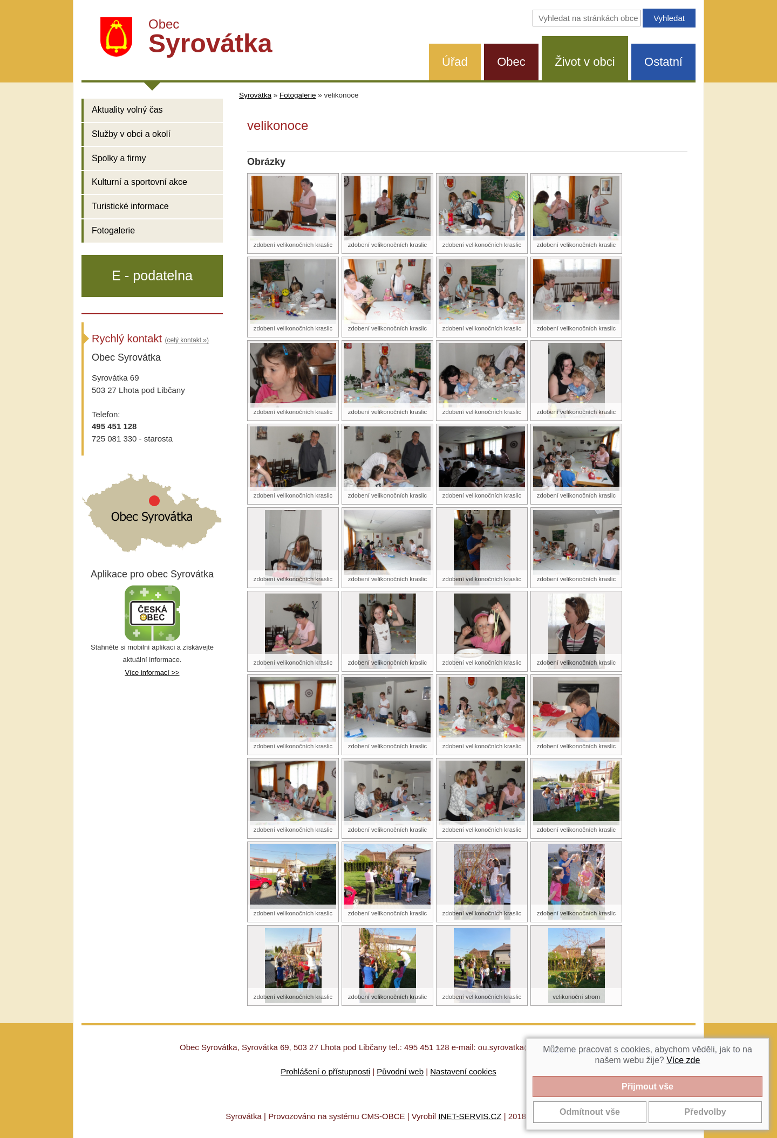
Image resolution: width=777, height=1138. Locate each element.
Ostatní (663, 61)
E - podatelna (152, 275)
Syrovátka (255, 95)
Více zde (683, 1060)
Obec (511, 61)
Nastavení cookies (463, 1071)
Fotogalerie (113, 230)
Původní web (400, 1071)
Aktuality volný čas (127, 109)
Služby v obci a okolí (131, 134)
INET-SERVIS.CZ (469, 1116)
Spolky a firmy (119, 158)
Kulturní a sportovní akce (139, 182)
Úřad (455, 61)
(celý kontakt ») (187, 340)
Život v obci (585, 61)
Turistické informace (130, 206)
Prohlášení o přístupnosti (325, 1071)
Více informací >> (152, 672)
